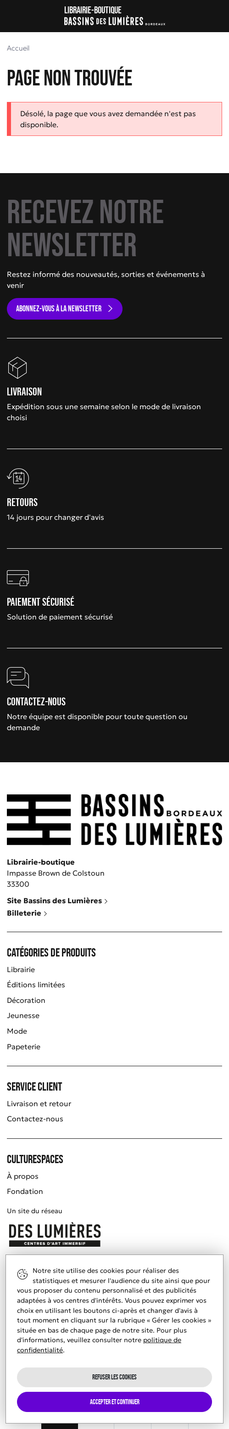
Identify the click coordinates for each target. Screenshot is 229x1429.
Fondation (25, 1191)
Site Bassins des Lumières (57, 900)
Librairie (21, 969)
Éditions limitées (36, 984)
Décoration (26, 1000)
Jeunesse (23, 1015)
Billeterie (27, 912)
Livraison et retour (39, 1103)
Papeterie (23, 1046)
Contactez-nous (35, 1118)
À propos (23, 1176)
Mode (17, 1030)
